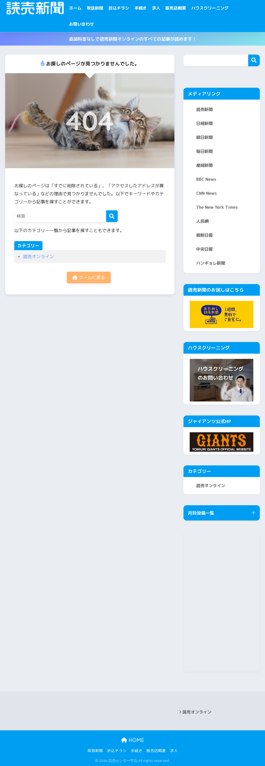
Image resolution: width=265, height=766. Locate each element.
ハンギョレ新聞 (210, 263)
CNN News (206, 193)
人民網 (202, 221)
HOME (132, 740)
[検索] (112, 216)
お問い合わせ (81, 24)
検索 (254, 60)
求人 (156, 8)
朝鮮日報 (204, 235)
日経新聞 (204, 123)
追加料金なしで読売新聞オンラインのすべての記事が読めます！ (132, 39)
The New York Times (217, 207)
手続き (140, 8)
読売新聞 (204, 109)
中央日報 (204, 249)
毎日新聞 (204, 151)
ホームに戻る (88, 277)
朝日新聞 (204, 137)
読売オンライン (38, 256)
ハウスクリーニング (210, 8)
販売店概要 (175, 8)
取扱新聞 (95, 8)
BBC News (206, 179)
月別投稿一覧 (201, 513)
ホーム (75, 8)
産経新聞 (204, 165)
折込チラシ (118, 8)
